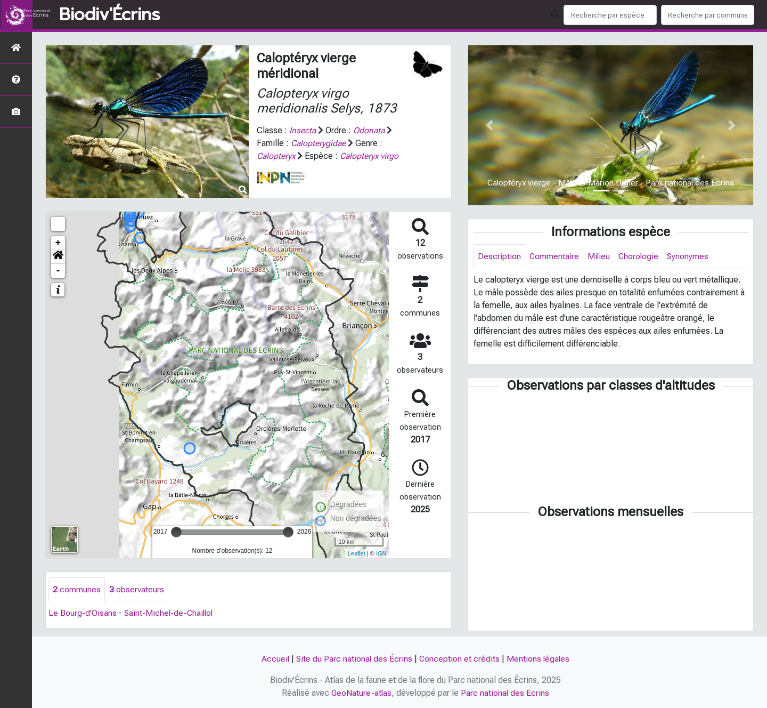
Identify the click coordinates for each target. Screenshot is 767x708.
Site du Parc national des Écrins (353, 659)
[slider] (176, 532)
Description (499, 256)
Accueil (274, 659)
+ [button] (58, 243)
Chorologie (639, 256)
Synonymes (690, 256)
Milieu (599, 256)
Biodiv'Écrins (109, 15)
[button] (58, 257)
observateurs (136, 589)
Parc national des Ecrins (505, 693)
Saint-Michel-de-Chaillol (170, 613)
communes (77, 589)
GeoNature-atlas (361, 693)
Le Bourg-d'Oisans (82, 613)
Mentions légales (539, 659)
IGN (381, 553)
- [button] (58, 270)
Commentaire (554, 256)
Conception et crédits (459, 659)
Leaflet (356, 553)
